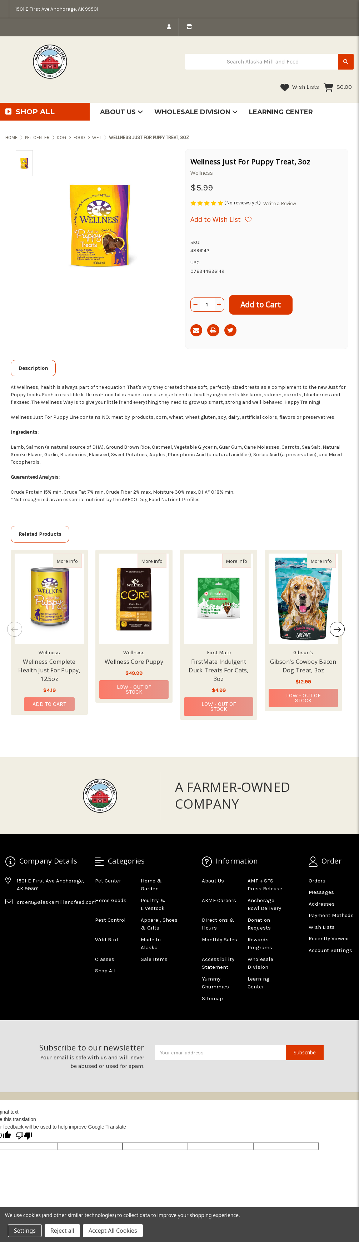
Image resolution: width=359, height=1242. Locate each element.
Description (33, 368)
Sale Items (154, 959)
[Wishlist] (220, 219)
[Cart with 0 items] (338, 87)
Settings (25, 1231)
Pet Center (108, 880)
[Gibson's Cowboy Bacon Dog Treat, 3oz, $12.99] (303, 599)
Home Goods (110, 900)
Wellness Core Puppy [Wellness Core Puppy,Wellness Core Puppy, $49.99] (134, 662)
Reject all (62, 1231)
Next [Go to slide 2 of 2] (337, 629)
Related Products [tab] (40, 534)
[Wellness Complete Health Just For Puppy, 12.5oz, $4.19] (49, 599)
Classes (104, 959)
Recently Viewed (329, 938)
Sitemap (212, 998)
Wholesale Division (196, 112)
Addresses (322, 904)
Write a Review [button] (279, 203)
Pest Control (110, 920)
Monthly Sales (219, 939)
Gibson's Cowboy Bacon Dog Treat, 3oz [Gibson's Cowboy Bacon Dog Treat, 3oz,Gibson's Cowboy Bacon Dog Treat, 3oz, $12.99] (303, 666)
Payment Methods (331, 915)
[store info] (189, 27)
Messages (321, 892)
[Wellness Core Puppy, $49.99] (134, 599)
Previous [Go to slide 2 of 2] (14, 629)
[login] (169, 27)
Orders (317, 880)
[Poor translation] (24, 1136)
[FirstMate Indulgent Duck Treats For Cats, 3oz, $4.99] (218, 599)
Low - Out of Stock (134, 689)
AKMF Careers (219, 900)
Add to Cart (49, 704)
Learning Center (281, 112)
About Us (121, 112)
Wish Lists (299, 87)
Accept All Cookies (113, 1231)
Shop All (105, 970)
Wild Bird (106, 939)
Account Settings (330, 950)
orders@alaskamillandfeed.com (56, 902)
